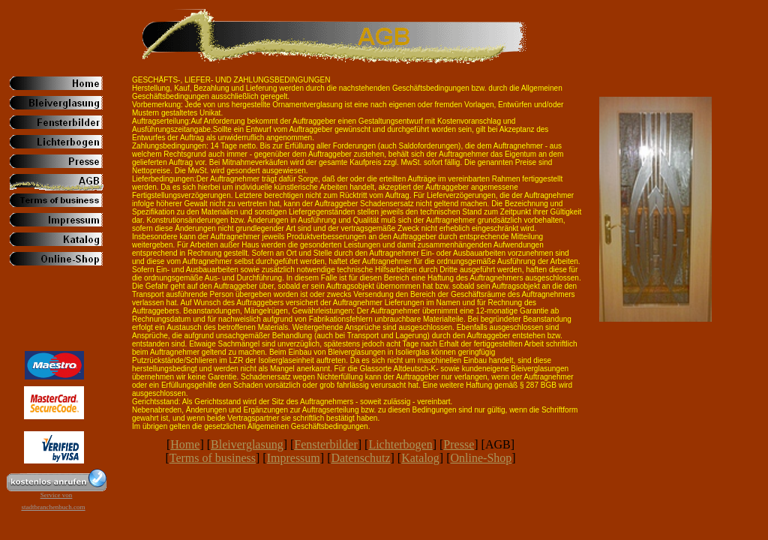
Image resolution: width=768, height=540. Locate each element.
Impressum (293, 458)
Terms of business (213, 458)
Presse (458, 444)
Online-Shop (481, 458)
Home (185, 444)
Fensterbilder (325, 444)
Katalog (420, 458)
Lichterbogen (400, 444)
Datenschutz (360, 458)
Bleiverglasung (247, 444)
